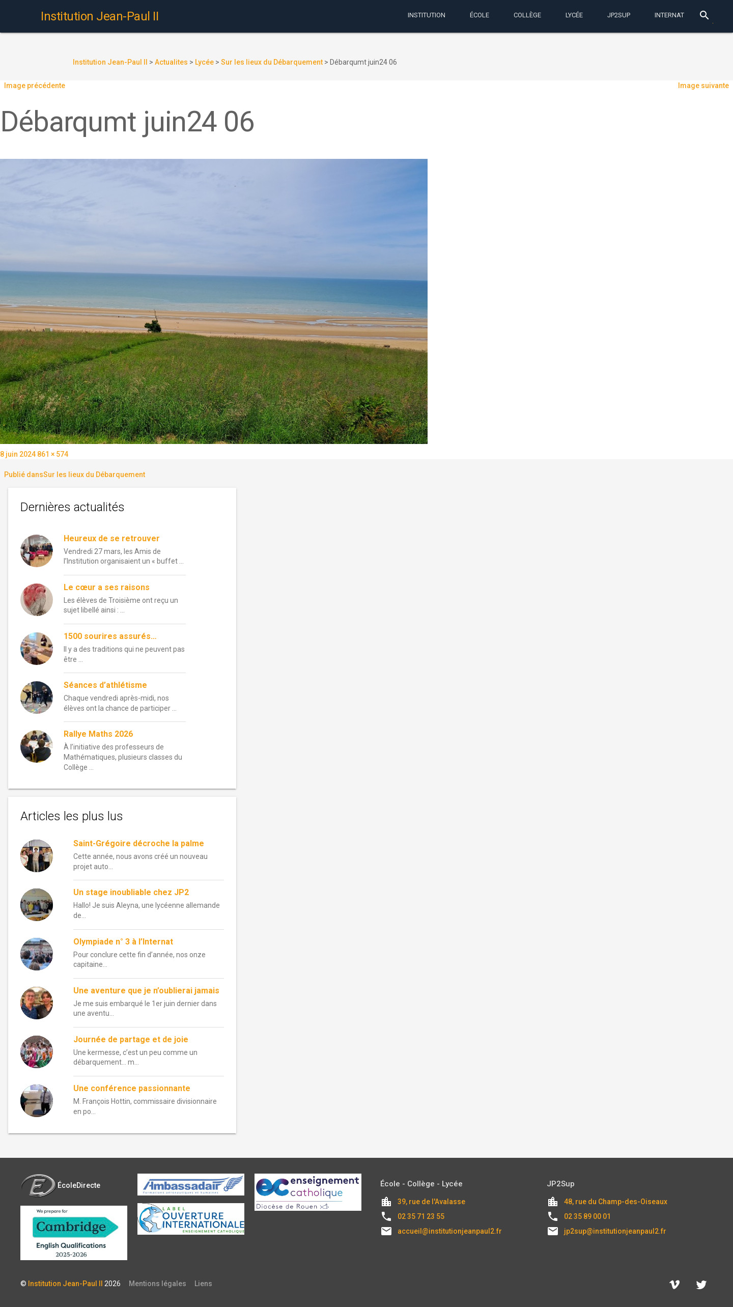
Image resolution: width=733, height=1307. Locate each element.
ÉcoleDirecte (60, 1185)
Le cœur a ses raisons (107, 587)
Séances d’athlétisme (105, 685)
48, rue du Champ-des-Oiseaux (615, 1202)
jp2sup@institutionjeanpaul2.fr (615, 1231)
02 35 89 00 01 (587, 1216)
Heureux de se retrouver (112, 538)
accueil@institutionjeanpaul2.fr (450, 1231)
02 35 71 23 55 (421, 1216)
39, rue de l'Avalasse (431, 1202)
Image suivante (703, 85)
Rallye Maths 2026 (98, 734)
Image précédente (34, 85)
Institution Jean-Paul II (65, 1284)
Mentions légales (157, 1284)
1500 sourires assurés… (110, 636)
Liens (203, 1284)
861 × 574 (52, 454)
